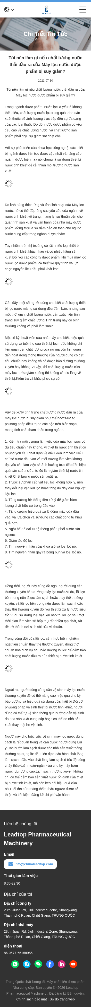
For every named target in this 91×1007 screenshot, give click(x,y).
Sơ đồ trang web (62, 999)
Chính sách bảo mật (31, 999)
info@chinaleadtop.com (30, 864)
